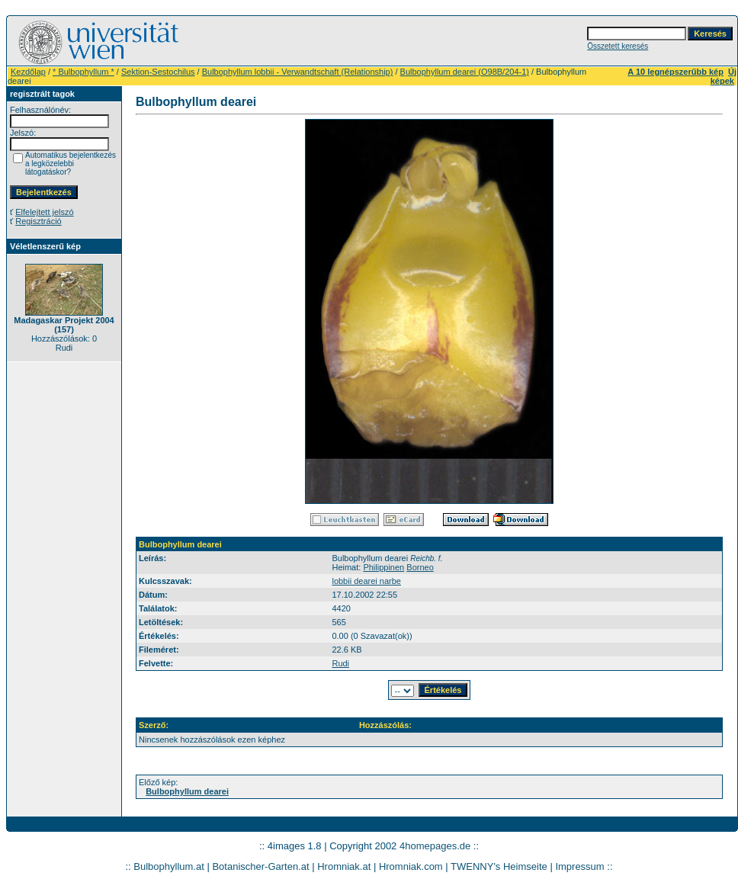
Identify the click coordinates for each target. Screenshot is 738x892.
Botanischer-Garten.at (260, 866)
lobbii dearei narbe (366, 581)
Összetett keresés (617, 46)
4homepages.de (434, 846)
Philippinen (383, 567)
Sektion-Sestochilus (158, 71)
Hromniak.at (344, 866)
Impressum (579, 866)
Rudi (340, 663)
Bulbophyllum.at (168, 866)
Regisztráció (38, 221)
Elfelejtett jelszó (44, 212)
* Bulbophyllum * (83, 71)
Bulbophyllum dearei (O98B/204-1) (464, 71)
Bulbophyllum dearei (187, 791)
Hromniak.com (411, 866)
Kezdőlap (28, 71)
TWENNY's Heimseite (499, 866)
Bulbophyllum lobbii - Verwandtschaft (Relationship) (297, 71)
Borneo (419, 567)
